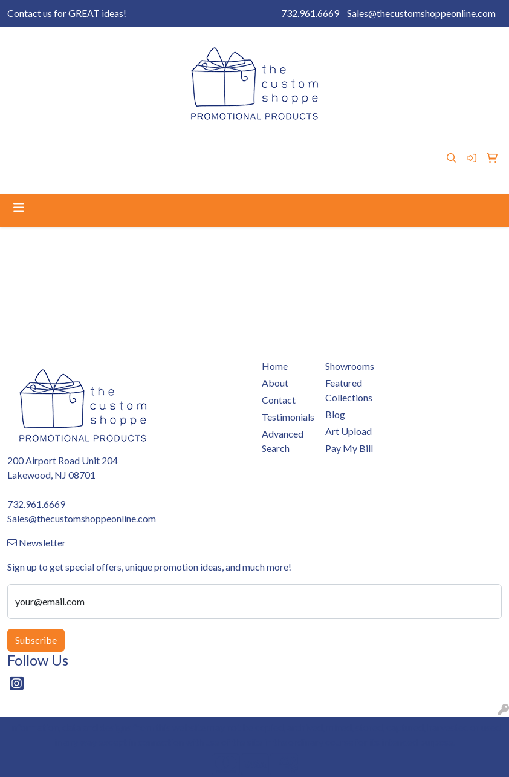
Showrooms (204, 144)
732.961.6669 (310, 13)
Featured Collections (348, 390)
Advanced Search (282, 441)
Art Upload (260, 144)
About (59, 144)
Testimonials (37, 171)
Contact (98, 144)
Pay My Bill (147, 144)
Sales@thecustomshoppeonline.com (421, 13)
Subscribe (36, 640)
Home (24, 144)
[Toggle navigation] (18, 207)
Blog (302, 144)
